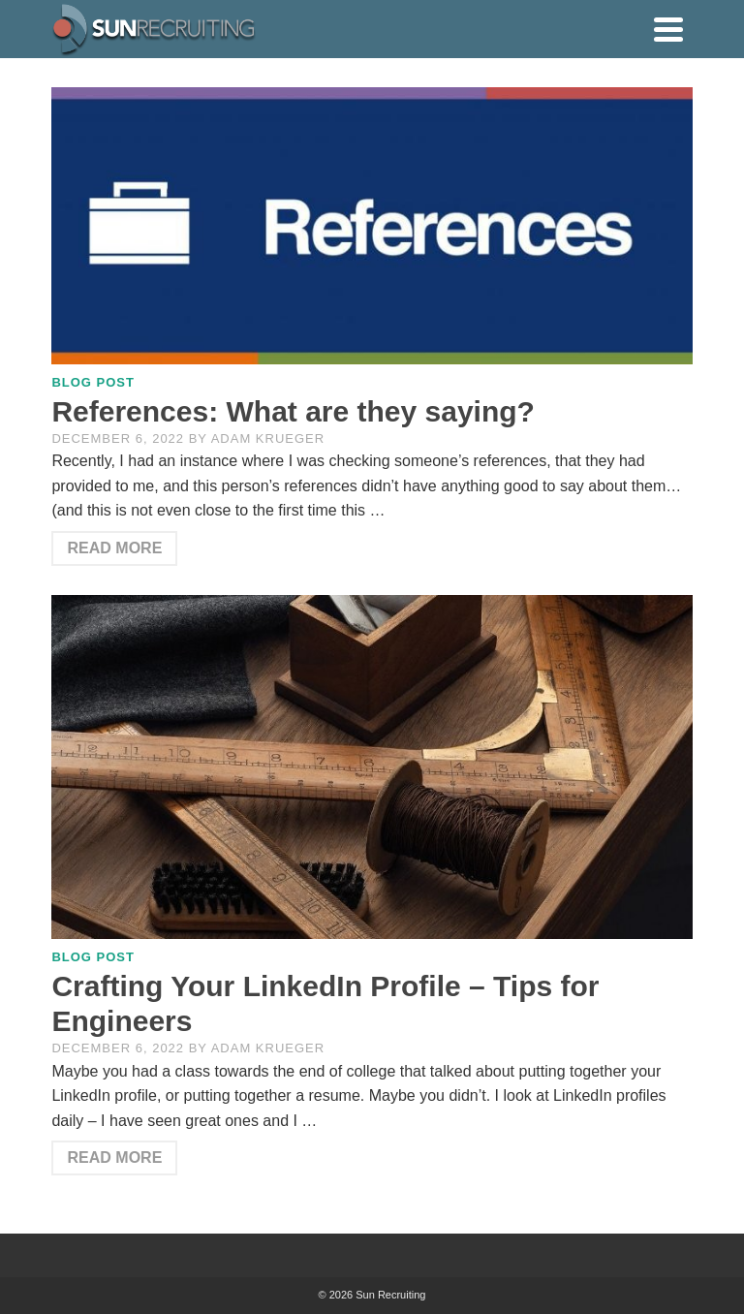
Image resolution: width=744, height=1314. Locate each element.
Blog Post (93, 382)
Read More (115, 548)
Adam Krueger (268, 438)
